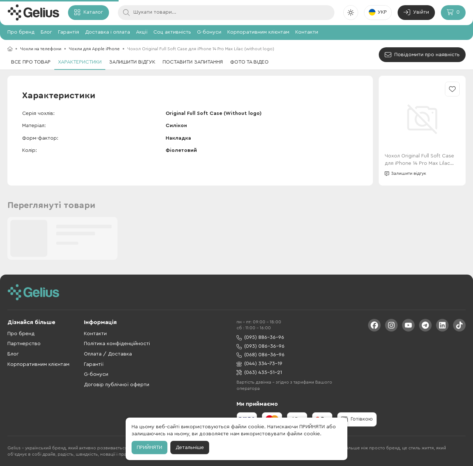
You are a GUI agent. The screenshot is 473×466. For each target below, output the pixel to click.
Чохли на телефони (40, 49)
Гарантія (68, 32)
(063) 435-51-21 (259, 372)
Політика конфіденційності (117, 343)
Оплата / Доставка (108, 354)
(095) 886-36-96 (260, 337)
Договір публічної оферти (116, 384)
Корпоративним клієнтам (258, 32)
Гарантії (93, 364)
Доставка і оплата (107, 32)
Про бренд (21, 32)
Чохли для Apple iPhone (94, 49)
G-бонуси (209, 32)
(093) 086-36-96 (260, 346)
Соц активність (172, 32)
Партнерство (24, 343)
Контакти (306, 32)
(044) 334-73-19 (259, 364)
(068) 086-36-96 (260, 355)
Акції (141, 32)
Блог (46, 32)
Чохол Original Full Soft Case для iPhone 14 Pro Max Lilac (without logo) (419, 160)
